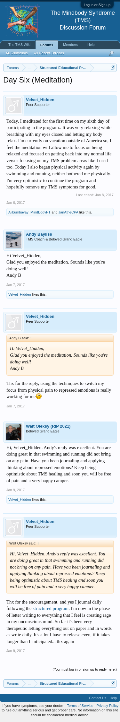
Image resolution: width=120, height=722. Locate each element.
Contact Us (97, 698)
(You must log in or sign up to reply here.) (84, 669)
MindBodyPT (40, 212)
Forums (46, 45)
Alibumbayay (18, 212)
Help (91, 45)
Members (70, 45)
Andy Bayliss (39, 234)
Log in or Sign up (97, 5)
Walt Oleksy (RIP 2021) (48, 426)
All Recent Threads (49, 53)
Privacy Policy (107, 706)
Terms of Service (80, 706)
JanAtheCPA (68, 212)
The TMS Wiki (19, 45)
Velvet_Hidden (40, 99)
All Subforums (17, 53)
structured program (50, 608)
